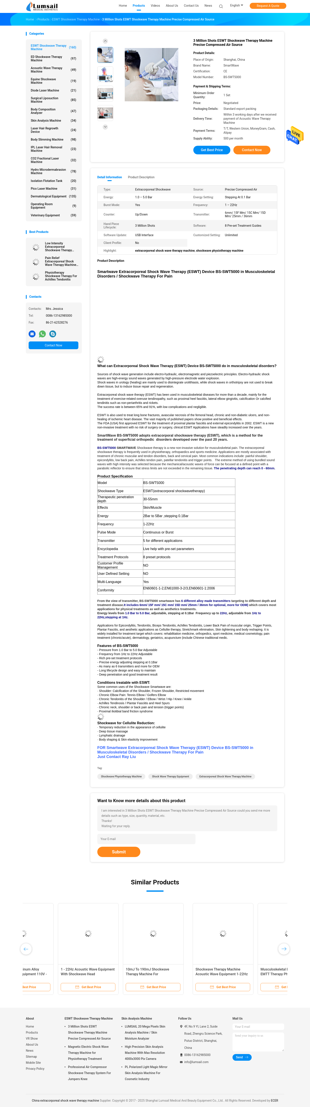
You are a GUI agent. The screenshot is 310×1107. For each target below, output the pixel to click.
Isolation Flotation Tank (53, 181)
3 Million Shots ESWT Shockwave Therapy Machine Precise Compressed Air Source (89, 1032)
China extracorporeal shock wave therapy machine (65, 1100)
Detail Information (109, 177)
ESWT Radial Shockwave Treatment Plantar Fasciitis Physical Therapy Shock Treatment (186, 974)
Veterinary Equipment (53, 215)
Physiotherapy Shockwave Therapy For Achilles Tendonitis (61, 276)
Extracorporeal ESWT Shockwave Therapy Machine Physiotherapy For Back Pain (249, 974)
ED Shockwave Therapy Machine (53, 58)
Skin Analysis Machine (53, 120)
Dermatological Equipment (53, 196)
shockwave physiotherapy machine (121, 776)
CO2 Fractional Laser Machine (53, 160)
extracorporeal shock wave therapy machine (225, 776)
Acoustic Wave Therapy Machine (53, 69)
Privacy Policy (35, 1068)
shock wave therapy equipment (170, 776)
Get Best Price (212, 150)
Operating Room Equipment (53, 205)
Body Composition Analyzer (53, 111)
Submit (119, 851)
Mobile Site (33, 1062)
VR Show (32, 1038)
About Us (32, 1044)
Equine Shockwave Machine (53, 81)
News (29, 1050)
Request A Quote (268, 6)
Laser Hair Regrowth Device (53, 130)
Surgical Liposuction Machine (53, 99)
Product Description (141, 177)
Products (32, 1032)
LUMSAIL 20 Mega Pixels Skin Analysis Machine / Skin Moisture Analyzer (145, 1032)
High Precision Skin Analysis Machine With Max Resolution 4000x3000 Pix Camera (145, 1052)
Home (30, 1026)
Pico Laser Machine (53, 188)
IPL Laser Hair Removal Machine (53, 149)
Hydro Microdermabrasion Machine (53, 171)
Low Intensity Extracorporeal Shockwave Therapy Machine (58, 247)
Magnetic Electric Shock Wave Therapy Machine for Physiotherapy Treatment (88, 1052)
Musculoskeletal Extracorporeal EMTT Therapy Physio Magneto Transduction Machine (118, 974)
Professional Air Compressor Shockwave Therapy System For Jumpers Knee (89, 1073)
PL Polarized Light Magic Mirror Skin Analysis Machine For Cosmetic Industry (146, 1073)
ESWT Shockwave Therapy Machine (53, 47)
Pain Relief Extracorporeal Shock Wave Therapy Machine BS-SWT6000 (60, 261)
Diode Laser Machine (53, 90)
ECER (274, 1100)
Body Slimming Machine (53, 139)
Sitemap (31, 1056)
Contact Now (53, 345)
